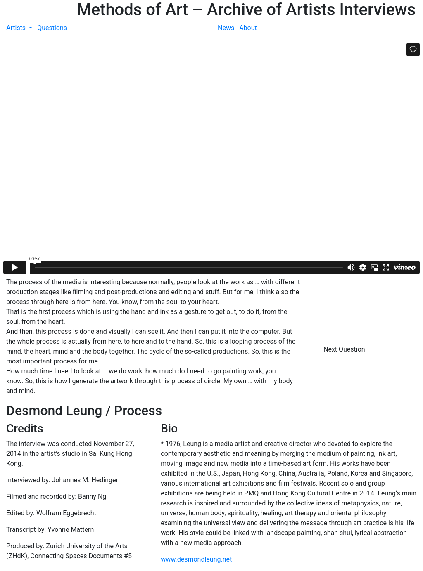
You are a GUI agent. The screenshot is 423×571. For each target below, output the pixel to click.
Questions (52, 28)
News (226, 28)
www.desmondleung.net (196, 559)
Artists (16, 28)
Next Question (345, 349)
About (248, 28)
